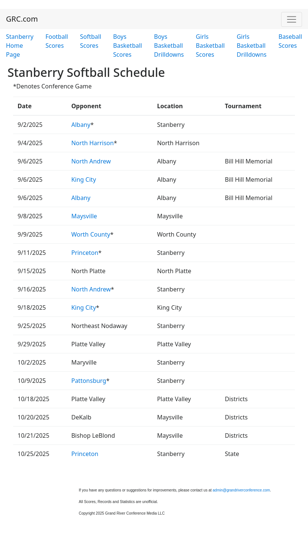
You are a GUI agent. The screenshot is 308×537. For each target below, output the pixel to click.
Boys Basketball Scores (127, 45)
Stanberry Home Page (20, 45)
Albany (80, 125)
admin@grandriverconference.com (241, 490)
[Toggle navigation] (291, 19)
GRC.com (22, 19)
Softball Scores (90, 41)
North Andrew (91, 161)
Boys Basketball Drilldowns (169, 45)
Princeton (84, 253)
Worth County (90, 234)
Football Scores (57, 41)
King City (83, 179)
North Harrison (92, 143)
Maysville (84, 216)
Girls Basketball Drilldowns (252, 45)
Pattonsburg (88, 381)
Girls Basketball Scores (210, 45)
